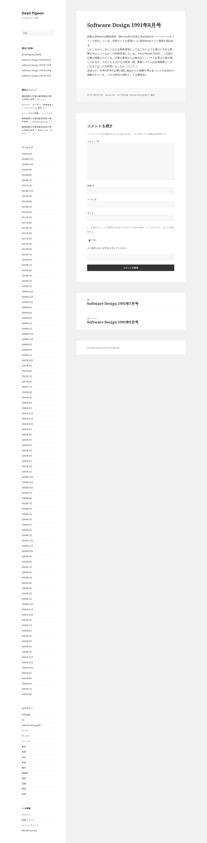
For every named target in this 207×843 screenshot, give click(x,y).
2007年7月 (27, 376)
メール (92, 199)
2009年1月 (27, 328)
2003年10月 (27, 551)
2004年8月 (27, 498)
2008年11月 (27, 339)
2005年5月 (27, 450)
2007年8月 (27, 371)
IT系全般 (26, 714)
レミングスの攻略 (30, 113)
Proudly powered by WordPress (103, 347)
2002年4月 (27, 636)
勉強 (24, 746)
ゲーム (25, 730)
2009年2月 (27, 323)
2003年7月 (27, 567)
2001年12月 (27, 657)
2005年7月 (27, 439)
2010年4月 (27, 270)
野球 (24, 788)
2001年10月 (27, 667)
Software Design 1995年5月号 (36, 75)
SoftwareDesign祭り (32, 725)
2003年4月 (27, 583)
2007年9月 (27, 365)
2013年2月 (27, 206)
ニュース (26, 741)
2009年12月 (27, 291)
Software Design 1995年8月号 (36, 59)
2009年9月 (27, 307)
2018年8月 (27, 175)
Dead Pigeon (33, 13)
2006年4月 (27, 402)
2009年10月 (27, 302)
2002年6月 (27, 630)
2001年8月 (27, 678)
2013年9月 (27, 196)
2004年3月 (27, 524)
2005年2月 (27, 466)
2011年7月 (27, 228)
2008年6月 (27, 349)
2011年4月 (27, 233)
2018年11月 (27, 159)
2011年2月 (27, 243)
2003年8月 (27, 561)
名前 (90, 185)
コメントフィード (30, 825)
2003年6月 (27, 572)
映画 (24, 762)
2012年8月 (27, 212)
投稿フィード (28, 819)
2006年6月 (27, 392)
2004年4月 (27, 519)
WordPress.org (29, 830)
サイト (90, 213)
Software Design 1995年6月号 (36, 70)
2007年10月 (27, 360)
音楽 (24, 794)
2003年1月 (27, 598)
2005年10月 (27, 424)
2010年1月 (27, 286)
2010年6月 (27, 259)
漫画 (24, 778)
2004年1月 (27, 535)
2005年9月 (27, 429)
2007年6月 (27, 381)
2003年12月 (27, 540)
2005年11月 (27, 418)
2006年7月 (27, 386)
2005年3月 (27, 461)
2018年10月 (27, 164)
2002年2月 (27, 646)
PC (23, 719)
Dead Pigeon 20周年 (32, 54)
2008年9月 (27, 344)
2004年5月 (27, 514)
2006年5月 (27, 397)
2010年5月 (27, 265)
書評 (24, 767)
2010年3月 (27, 275)
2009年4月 (27, 312)
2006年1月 (27, 408)
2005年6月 (27, 445)
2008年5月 (27, 355)
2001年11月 (27, 662)
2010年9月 (27, 249)
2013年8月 (27, 201)
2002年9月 (27, 620)
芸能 (24, 783)
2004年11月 (27, 482)
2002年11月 (27, 609)
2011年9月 (27, 217)
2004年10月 (27, 487)
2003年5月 (27, 577)
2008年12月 (27, 333)
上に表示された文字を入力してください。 (108, 248)
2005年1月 (27, 471)
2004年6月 (27, 508)
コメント (93, 141)
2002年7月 (27, 625)
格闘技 (25, 772)
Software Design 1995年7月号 (36, 65)
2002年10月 (27, 614)
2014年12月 (27, 190)
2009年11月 (27, 296)
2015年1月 (27, 185)
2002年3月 (27, 641)
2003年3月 (27, 588)
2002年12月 (27, 604)
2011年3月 (27, 238)
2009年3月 (27, 318)
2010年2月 (27, 280)
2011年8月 (27, 222)
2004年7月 (27, 503)
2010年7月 (27, 254)
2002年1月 (27, 651)
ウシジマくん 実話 (33, 107)
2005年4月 (27, 455)
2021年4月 (27, 153)
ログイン (26, 814)
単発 (24, 751)
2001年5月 (27, 688)
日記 (24, 757)
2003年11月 (27, 545)
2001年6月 (27, 683)
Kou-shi (111, 95)
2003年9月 (27, 556)
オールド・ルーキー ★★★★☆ (37, 104)
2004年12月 (27, 477)
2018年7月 (27, 180)
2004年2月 (27, 530)
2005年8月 (27, 434)
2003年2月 (27, 593)
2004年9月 (27, 492)
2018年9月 (27, 169)
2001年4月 (27, 694)
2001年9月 (27, 673)
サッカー (26, 735)
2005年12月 (27, 413)
